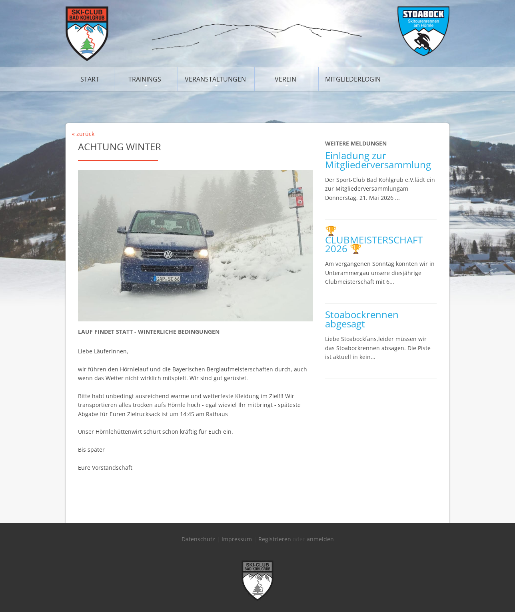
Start (89, 79)
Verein (285, 79)
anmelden (320, 539)
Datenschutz (198, 539)
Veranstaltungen (215, 79)
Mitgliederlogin (353, 79)
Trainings (144, 79)
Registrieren (274, 539)
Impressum (237, 539)
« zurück (83, 134)
